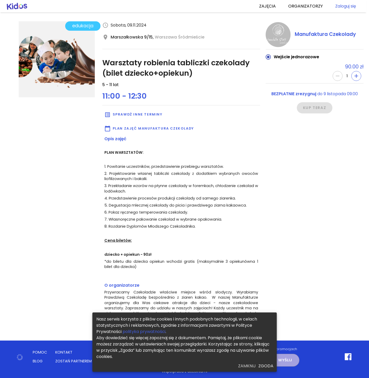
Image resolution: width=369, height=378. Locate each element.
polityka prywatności (144, 332)
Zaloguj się (345, 6)
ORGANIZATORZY (305, 6)
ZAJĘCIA (267, 6)
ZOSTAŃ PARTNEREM (73, 361)
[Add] (356, 76)
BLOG (38, 361)
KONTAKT (63, 352)
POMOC (40, 352)
